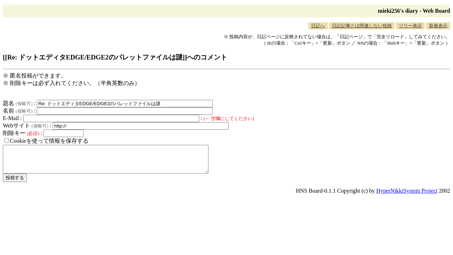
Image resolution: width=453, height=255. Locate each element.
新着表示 (438, 25)
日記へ (318, 25)
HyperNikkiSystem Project (406, 196)
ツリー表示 (410, 25)
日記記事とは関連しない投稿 (362, 25)
